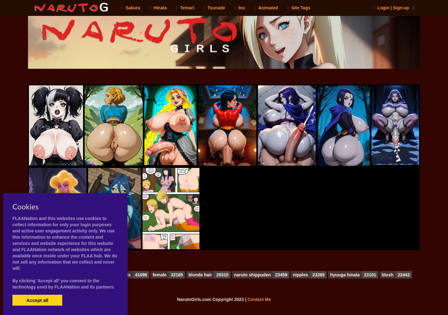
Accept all (37, 300)
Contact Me (259, 299)
